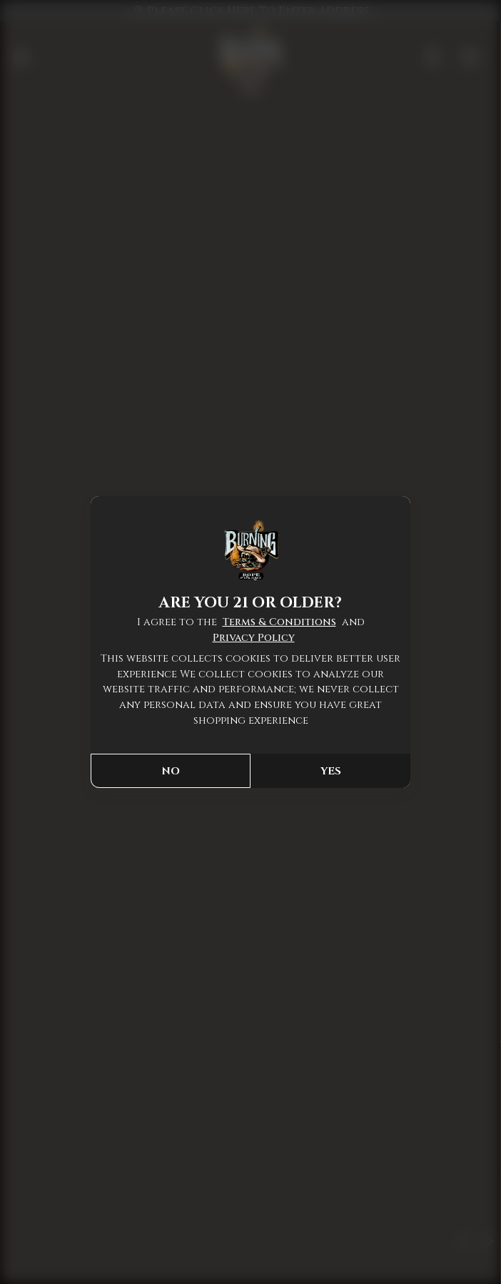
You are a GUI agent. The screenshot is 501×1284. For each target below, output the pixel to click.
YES (330, 771)
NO (170, 771)
